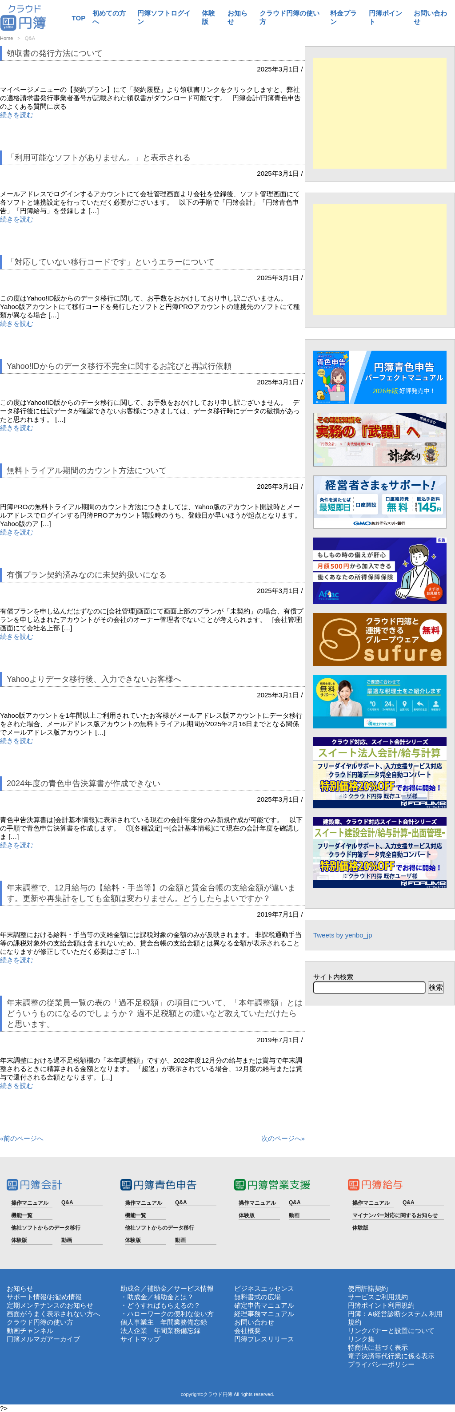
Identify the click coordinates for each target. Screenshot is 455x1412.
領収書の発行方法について (55, 53)
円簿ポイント (385, 17)
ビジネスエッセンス (264, 1288)
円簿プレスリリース (264, 1339)
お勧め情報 (65, 1297)
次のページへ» (283, 1138)
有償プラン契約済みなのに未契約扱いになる (87, 574)
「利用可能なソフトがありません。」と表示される (99, 157)
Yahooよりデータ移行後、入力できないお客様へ (94, 679)
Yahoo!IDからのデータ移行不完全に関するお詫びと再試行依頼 (119, 366)
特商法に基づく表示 (378, 1347)
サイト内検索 (333, 977)
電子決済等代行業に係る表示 (391, 1356)
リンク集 (361, 1339)
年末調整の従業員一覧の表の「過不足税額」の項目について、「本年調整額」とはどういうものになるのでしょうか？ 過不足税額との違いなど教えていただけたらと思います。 (155, 1013)
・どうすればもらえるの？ (160, 1305)
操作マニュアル (29, 1203)
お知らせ (237, 17)
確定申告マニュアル (264, 1305)
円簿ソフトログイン (164, 17)
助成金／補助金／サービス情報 (167, 1288)
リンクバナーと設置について (391, 1330)
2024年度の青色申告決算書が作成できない (83, 783)
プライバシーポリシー (381, 1364)
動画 (66, 1240)
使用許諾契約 (368, 1288)
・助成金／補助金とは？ (157, 1297)
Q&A (67, 1202)
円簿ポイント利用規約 (381, 1305)
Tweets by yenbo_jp (342, 935)
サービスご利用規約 (378, 1297)
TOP (79, 18)
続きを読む (16, 115)
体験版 (208, 17)
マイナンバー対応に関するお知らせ (395, 1215)
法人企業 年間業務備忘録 (160, 1330)
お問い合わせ (430, 17)
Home (6, 38)
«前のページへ (22, 1138)
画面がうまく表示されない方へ (53, 1313)
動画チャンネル (30, 1330)
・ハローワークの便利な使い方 (167, 1313)
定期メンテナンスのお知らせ (50, 1305)
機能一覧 (21, 1215)
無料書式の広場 (257, 1297)
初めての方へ (109, 17)
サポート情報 (27, 1297)
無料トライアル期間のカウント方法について (87, 470)
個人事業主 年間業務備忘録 (163, 1322)
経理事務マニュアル (264, 1313)
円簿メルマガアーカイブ (43, 1339)
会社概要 (247, 1330)
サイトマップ (140, 1339)
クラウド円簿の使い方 (289, 17)
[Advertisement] (380, 113)
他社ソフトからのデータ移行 (45, 1228)
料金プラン (343, 17)
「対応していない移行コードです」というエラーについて (111, 261)
